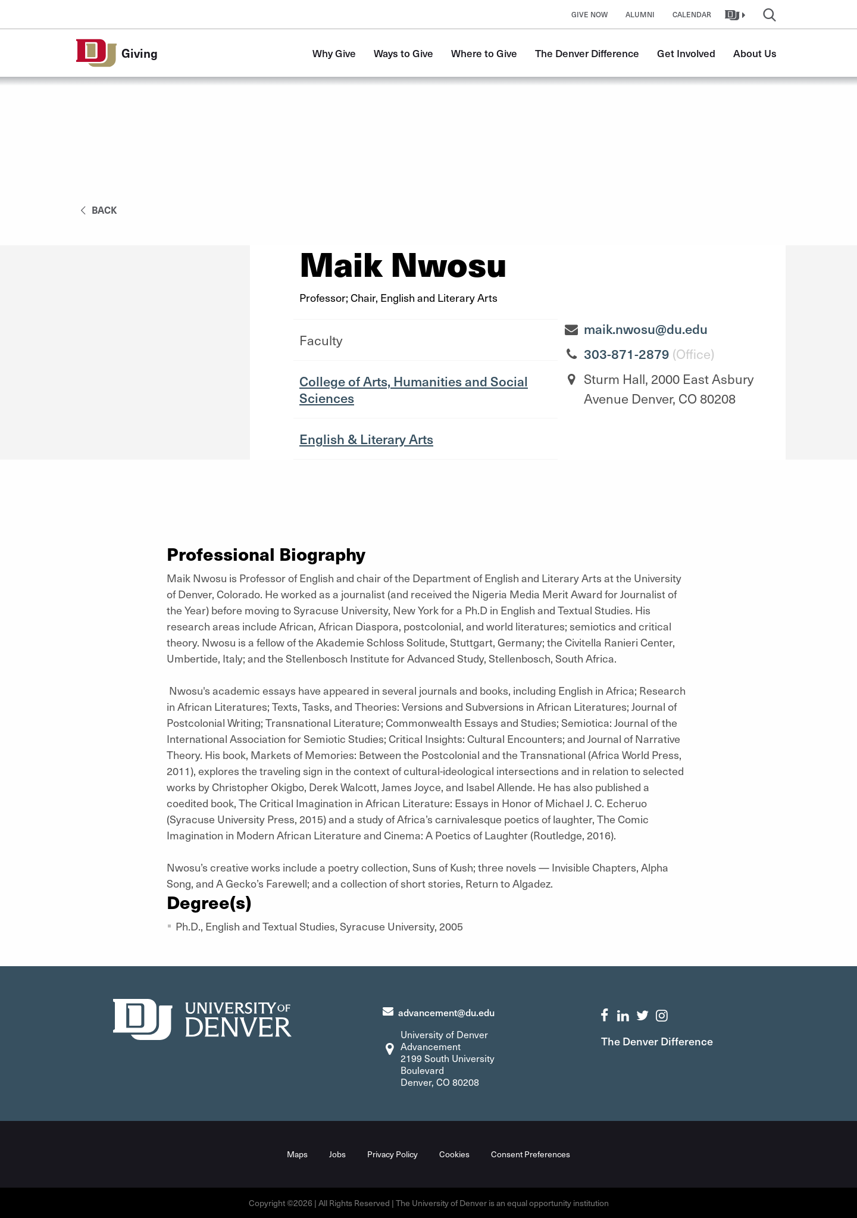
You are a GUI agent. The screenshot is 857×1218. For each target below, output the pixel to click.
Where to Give (484, 53)
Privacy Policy (392, 1154)
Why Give (334, 53)
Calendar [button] (692, 14)
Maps (297, 1154)
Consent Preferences (530, 1154)
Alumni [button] (640, 14)
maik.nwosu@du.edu (646, 329)
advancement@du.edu (446, 1012)
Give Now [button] (589, 14)
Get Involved (686, 53)
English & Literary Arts (366, 439)
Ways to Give (403, 53)
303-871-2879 (627, 354)
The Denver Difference (587, 53)
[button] (736, 14)
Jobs (337, 1154)
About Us (755, 53)
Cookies (454, 1154)
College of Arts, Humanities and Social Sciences (413, 389)
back (96, 209)
